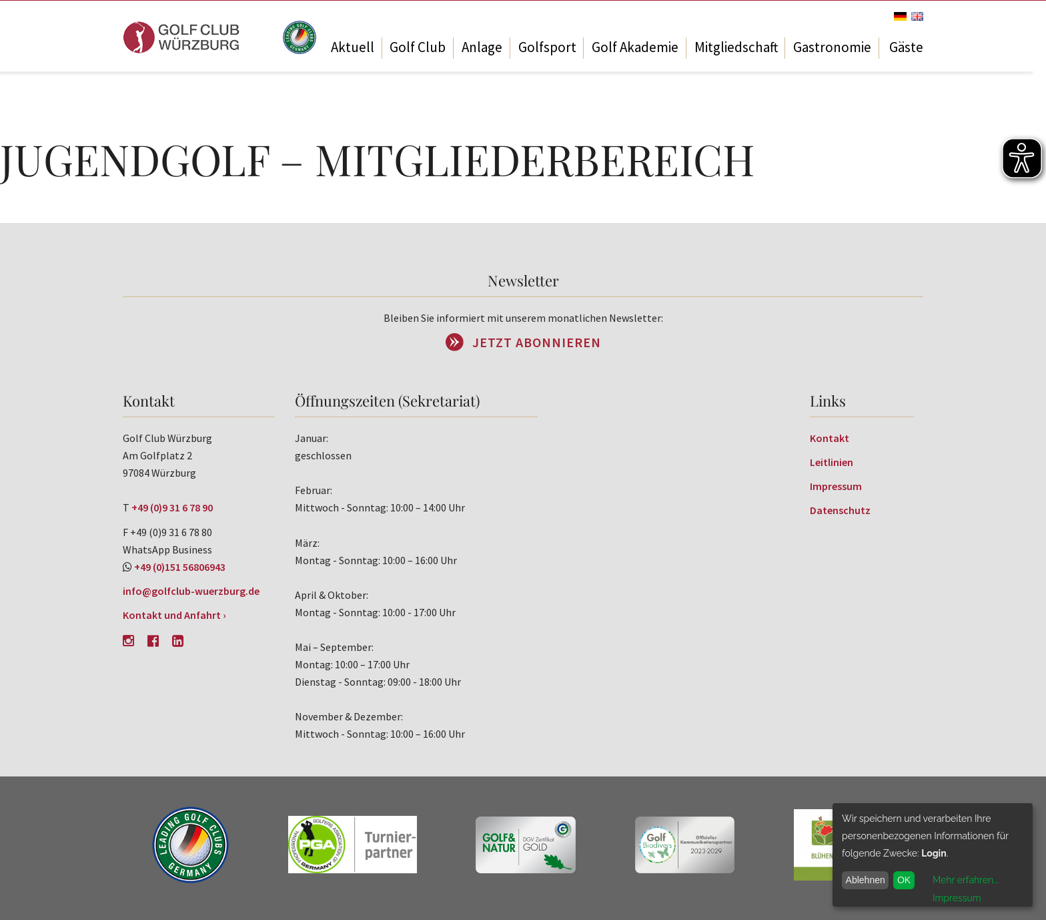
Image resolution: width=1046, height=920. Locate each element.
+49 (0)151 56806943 (179, 566)
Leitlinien (831, 462)
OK (904, 880)
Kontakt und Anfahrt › (174, 615)
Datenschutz (840, 510)
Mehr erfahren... (966, 880)
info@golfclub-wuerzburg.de (191, 591)
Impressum (836, 486)
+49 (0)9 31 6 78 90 (172, 507)
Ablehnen (865, 880)
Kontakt (829, 438)
